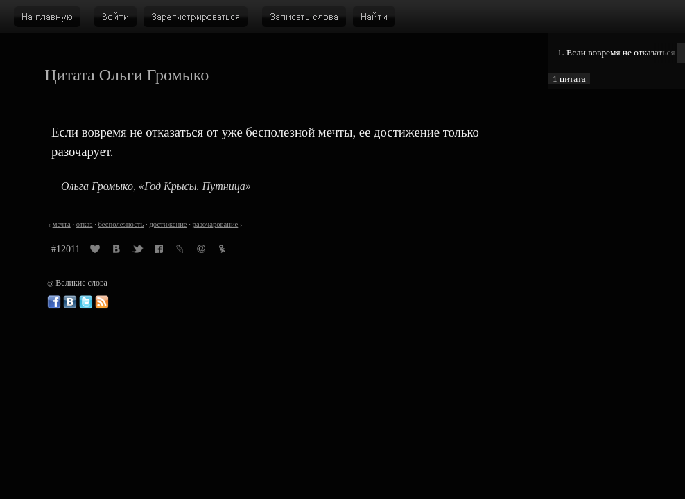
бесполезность (121, 224)
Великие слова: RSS (102, 302)
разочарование (216, 224)
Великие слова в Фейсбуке (54, 302)
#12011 (65, 249)
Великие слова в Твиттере (86, 302)
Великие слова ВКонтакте (70, 302)
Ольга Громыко (97, 186)
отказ (84, 224)
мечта (62, 224)
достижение (168, 224)
